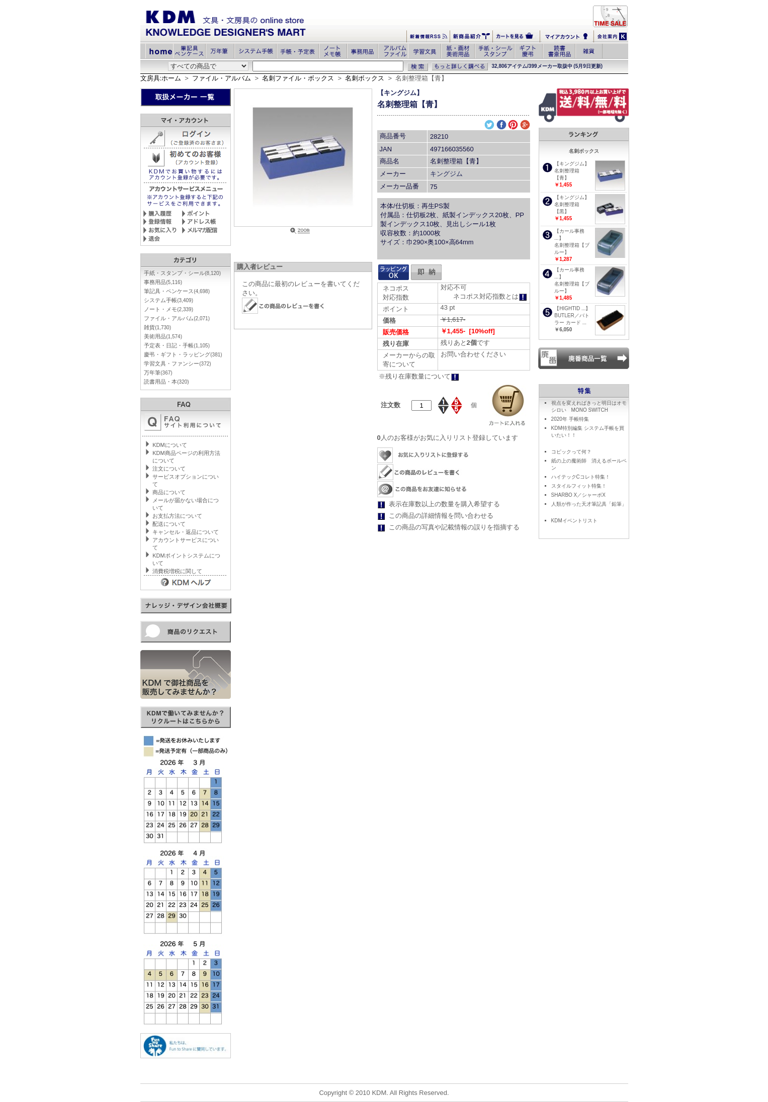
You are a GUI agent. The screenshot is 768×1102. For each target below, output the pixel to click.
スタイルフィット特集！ (579, 486)
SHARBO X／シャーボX (578, 495)
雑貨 (157, 327)
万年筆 (158, 373)
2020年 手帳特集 (570, 419)
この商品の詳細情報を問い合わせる (441, 515)
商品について (169, 492)
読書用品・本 (166, 382)
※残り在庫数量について (419, 376)
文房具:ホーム (161, 78)
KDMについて (169, 445)
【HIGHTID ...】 (572, 308)
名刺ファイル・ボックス (298, 78)
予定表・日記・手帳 (177, 345)
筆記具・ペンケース (177, 291)
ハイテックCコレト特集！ (580, 477)
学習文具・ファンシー (177, 363)
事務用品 (163, 282)
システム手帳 (168, 300)
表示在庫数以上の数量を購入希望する (444, 504)
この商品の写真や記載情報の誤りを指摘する (454, 527)
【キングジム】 (400, 93)
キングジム (446, 173)
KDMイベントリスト (574, 520)
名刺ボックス (364, 78)
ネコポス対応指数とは (490, 296)
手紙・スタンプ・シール (182, 273)
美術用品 (163, 336)
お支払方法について (177, 516)
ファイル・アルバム (221, 78)
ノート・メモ (168, 309)
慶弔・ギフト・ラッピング (183, 354)
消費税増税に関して (177, 571)
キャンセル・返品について (185, 532)
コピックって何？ (571, 451)
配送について (169, 524)
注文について (169, 469)
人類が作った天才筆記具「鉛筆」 (589, 504)
